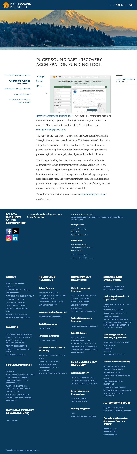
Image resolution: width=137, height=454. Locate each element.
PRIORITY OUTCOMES (47, 299)
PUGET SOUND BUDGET (80, 302)
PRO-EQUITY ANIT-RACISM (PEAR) (84, 311)
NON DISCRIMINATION (15, 299)
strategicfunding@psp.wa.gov (50, 129)
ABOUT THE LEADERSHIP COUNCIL (19, 337)
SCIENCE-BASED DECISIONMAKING (117, 390)
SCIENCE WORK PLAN (111, 372)
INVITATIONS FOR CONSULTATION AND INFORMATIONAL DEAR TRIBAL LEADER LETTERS (84, 349)
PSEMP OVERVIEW (110, 429)
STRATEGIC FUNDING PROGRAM (17, 75)
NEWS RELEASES (12, 293)
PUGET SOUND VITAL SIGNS (113, 310)
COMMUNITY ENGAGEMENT (49, 361)
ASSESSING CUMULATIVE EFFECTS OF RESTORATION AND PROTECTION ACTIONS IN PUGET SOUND (117, 325)
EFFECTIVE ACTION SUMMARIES (115, 319)
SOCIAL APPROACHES (47, 329)
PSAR (73, 413)
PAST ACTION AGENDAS (48, 305)
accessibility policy (110, 217)
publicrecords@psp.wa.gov (85, 258)
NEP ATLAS (107, 351)
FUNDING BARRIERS (22, 94)
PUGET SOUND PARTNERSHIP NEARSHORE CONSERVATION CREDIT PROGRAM (17, 380)
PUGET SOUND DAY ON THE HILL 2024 (20, 374)
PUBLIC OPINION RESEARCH (114, 354)
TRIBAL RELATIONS (78, 338)
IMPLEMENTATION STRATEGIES (50, 317)
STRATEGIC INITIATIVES (47, 340)
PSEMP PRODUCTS (110, 435)
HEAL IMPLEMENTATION (48, 364)
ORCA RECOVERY (12, 392)
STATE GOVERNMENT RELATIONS (83, 296)
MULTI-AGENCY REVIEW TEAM (17, 395)
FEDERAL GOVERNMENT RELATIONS (84, 326)
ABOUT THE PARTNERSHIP (16, 283)
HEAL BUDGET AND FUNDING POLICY (53, 373)
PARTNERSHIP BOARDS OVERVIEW (19, 334)
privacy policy (95, 217)
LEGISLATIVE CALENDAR (80, 299)
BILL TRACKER (76, 308)
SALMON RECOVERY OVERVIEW (83, 377)
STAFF (8, 311)
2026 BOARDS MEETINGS (15, 355)
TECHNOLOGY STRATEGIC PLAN (18, 317)
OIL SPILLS (10, 371)
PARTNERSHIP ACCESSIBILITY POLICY (20, 296)
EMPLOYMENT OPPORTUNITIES (18, 290)
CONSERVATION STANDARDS (114, 387)
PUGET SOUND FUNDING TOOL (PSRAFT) (19, 82)
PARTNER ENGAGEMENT (15, 302)
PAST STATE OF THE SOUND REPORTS (117, 411)
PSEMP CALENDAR (110, 432)
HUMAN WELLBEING (111, 316)
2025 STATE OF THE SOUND (113, 408)
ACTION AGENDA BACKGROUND (51, 302)
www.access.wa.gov (79, 217)
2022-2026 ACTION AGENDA (49, 292)
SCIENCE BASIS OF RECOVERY (114, 366)
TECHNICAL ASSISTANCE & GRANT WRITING (19, 100)
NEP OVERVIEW (12, 420)
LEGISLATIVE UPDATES (79, 305)
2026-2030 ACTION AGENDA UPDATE (52, 296)
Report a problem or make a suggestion (22, 450)
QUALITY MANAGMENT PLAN (17, 308)
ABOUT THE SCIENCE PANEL (16, 346)
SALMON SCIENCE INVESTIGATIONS (84, 384)
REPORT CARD (108, 348)
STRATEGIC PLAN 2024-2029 (16, 314)
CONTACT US (11, 287)
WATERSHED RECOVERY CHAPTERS (84, 381)
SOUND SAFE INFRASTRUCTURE (17, 89)
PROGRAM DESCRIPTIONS (16, 305)
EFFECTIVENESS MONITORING (115, 313)
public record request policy (79, 255)
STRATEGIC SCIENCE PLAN (113, 369)
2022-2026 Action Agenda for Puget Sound (125, 80)
